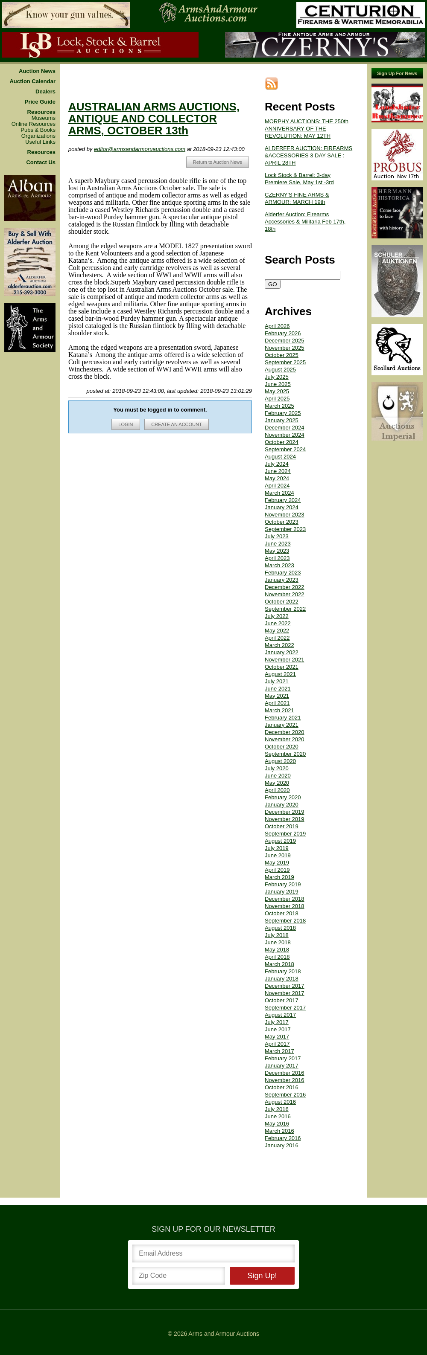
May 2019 (277, 856)
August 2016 (280, 1095)
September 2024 (285, 442)
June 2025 (278, 377)
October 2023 (281, 515)
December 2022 (284, 580)
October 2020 (281, 740)
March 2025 (279, 399)
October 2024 (281, 435)
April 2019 (277, 863)
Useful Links (40, 135)
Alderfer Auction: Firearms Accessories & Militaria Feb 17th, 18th (305, 214)
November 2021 (284, 653)
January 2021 (281, 718)
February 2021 (283, 711)
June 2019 (278, 848)
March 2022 (279, 638)
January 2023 (281, 573)
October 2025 (281, 348)
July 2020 (277, 761)
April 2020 (277, 783)
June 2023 (278, 537)
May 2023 (277, 544)
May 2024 (277, 471)
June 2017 (278, 1022)
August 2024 (280, 450)
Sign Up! (262, 1269)
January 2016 (281, 1138)
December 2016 (284, 1066)
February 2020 (283, 790)
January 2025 (281, 413)
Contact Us (41, 156)
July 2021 (277, 674)
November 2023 (284, 508)
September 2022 (285, 602)
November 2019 (284, 812)
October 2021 (281, 660)
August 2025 (280, 363)
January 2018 (281, 972)
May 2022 (277, 624)
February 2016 (283, 1131)
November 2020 (284, 732)
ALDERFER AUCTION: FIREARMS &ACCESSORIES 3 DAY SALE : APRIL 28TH (308, 148)
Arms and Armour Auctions (223, 1326)
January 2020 (281, 798)
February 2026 (283, 326)
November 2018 (284, 899)
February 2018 (283, 964)
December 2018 (284, 892)
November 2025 (284, 341)
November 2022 (284, 587)
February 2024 (283, 493)
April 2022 (277, 631)
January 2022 (281, 645)
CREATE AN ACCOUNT (180, 424)
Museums (44, 111)
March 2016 (279, 1124)
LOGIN (130, 424)
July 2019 (277, 841)
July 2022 (277, 609)
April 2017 (277, 1037)
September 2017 (285, 1001)
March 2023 (279, 558)
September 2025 (285, 355)
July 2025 (277, 370)
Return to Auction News (217, 162)
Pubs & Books (38, 123)
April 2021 (277, 696)
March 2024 (279, 486)
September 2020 (285, 747)
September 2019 (285, 827)
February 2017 (283, 1051)
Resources (41, 105)
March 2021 (279, 703)
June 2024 (278, 464)
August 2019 (280, 834)
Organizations (38, 129)
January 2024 (281, 500)
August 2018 (280, 921)
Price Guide (40, 95)
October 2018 (281, 906)
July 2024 (277, 457)
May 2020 (277, 776)
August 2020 (280, 754)
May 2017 (277, 1030)
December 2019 (284, 805)
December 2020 (284, 725)
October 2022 (281, 595)
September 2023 (285, 522)
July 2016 (277, 1102)
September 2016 (285, 1088)
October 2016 (281, 1080)
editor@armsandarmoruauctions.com (148, 142)
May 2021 (277, 689)
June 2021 (278, 682)
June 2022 (278, 616)
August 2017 (280, 1008)
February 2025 (283, 406)
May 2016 (277, 1117)
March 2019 (279, 870)
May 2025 (277, 384)
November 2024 (284, 428)
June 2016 (278, 1109)
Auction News (37, 64)
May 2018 (277, 943)
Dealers (45, 85)
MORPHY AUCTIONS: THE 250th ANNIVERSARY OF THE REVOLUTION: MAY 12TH (306, 121)
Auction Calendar (32, 75)
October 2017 (281, 993)
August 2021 (280, 667)
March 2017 (279, 1044)
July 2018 (277, 928)
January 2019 (281, 885)
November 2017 (284, 986)
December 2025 (284, 334)
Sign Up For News (397, 66)
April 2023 (277, 551)
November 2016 (284, 1073)
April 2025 (277, 392)
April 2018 (277, 950)
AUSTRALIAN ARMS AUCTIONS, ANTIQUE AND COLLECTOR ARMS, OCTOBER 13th (162, 111)
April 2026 (277, 319)
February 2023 (283, 566)
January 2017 (281, 1059)
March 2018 (279, 957)
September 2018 (285, 914)
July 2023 (277, 529)
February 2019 (283, 877)
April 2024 (277, 479)
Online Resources (34, 117)
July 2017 (277, 1015)
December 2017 (284, 979)
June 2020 (278, 769)
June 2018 (278, 935)
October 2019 (281, 819)
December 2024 (284, 421)
